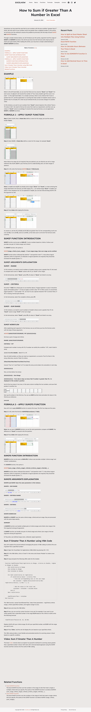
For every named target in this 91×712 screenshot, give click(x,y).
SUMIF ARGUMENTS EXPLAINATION (17, 57)
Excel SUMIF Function (13, 693)
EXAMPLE (7, 51)
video (11, 642)
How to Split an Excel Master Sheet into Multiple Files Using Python (74, 35)
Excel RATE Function (68, 42)
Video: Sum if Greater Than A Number (15, 67)
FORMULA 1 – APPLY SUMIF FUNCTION (16, 53)
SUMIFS (8, 34)
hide (35, 47)
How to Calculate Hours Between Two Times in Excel (73, 47)
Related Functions (10, 69)
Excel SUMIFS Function (13, 686)
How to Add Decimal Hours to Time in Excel (74, 62)
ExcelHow (20, 2)
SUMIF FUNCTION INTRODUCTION (15, 55)
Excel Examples (51, 20)
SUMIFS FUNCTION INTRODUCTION (17, 61)
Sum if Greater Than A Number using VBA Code (18, 65)
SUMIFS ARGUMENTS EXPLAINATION (17, 63)
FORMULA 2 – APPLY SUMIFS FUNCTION (16, 59)
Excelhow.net (28, 709)
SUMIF (54, 32)
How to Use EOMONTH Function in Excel (74, 55)
